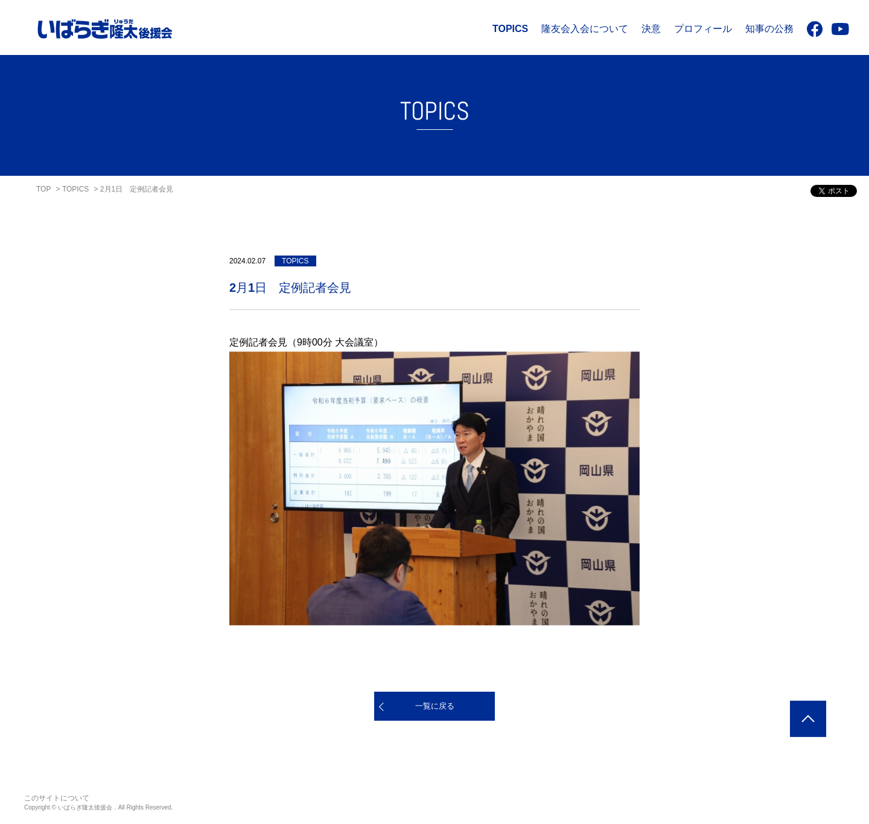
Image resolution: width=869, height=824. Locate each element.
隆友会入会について (584, 29)
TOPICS (510, 29)
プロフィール (703, 29)
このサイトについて (56, 798)
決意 (651, 29)
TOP (43, 189)
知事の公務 (769, 29)
